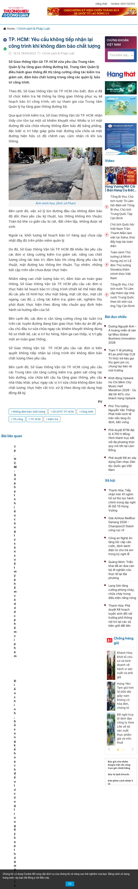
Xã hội (110, 480)
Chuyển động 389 (70, 799)
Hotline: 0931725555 (123, 3)
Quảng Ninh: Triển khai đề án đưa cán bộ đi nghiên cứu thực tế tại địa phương (121, 570)
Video (109, 161)
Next (132, 749)
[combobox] (121, 55)
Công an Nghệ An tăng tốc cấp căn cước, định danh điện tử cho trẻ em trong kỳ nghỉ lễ (121, 546)
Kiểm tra (53, 419)
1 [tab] (118, 750)
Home (9, 28)
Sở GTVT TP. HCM (63, 411)
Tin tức (15, 799)
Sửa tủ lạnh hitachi (118, 774)
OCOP (124, 799)
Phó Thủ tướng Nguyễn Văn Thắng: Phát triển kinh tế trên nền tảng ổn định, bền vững (122, 414)
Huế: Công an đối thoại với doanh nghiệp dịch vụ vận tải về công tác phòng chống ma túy (66, 524)
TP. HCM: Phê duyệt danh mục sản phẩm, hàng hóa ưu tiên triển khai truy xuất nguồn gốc (15, 473)
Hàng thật (101, 3)
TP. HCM (35, 419)
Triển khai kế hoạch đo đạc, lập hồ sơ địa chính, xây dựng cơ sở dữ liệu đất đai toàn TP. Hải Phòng (64, 727)
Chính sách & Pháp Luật (34, 28)
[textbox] (121, 55)
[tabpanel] (16, 473)
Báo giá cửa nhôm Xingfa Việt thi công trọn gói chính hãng (119, 765)
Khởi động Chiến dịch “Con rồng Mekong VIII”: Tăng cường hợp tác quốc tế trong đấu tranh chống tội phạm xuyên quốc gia (66, 614)
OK (70, 883)
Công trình (87, 411)
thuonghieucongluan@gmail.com (65, 836)
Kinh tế (28, 799)
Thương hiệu (45, 799)
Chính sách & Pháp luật (101, 799)
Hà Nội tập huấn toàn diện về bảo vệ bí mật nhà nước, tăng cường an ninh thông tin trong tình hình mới (67, 637)
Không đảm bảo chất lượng (29, 411)
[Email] (22, 830)
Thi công (18, 419)
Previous (109, 749)
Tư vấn (56, 805)
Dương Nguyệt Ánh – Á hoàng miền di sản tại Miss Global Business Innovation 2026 (123, 334)
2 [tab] (123, 750)
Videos (81, 805)
